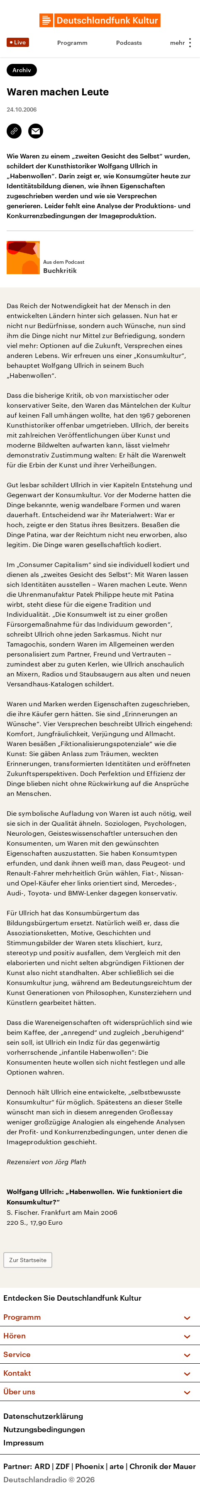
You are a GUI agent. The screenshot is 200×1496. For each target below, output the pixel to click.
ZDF (65, 1466)
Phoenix (92, 1466)
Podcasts (129, 42)
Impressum (23, 1442)
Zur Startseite (27, 1259)
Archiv (21, 69)
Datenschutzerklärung (43, 1416)
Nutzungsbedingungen (44, 1429)
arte (119, 1466)
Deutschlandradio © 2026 (49, 1479)
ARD (45, 1466)
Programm (72, 42)
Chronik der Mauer (162, 1466)
